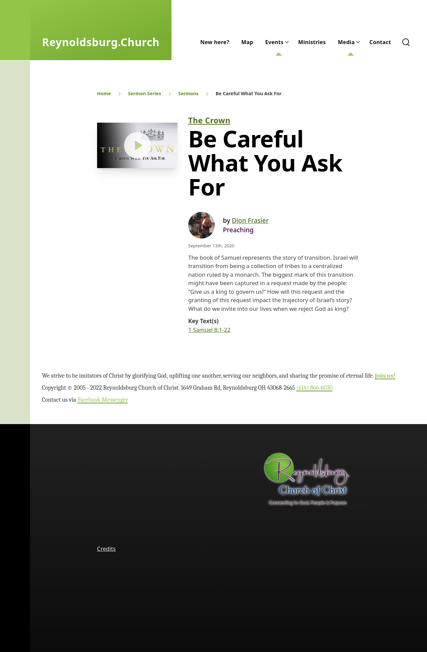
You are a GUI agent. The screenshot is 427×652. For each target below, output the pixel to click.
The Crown (209, 120)
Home (104, 93)
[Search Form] (406, 42)
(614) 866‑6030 (314, 387)
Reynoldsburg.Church (100, 42)
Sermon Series (144, 93)
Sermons (188, 93)
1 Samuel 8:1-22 (209, 330)
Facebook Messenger (102, 399)
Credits (106, 548)
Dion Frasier (250, 220)
